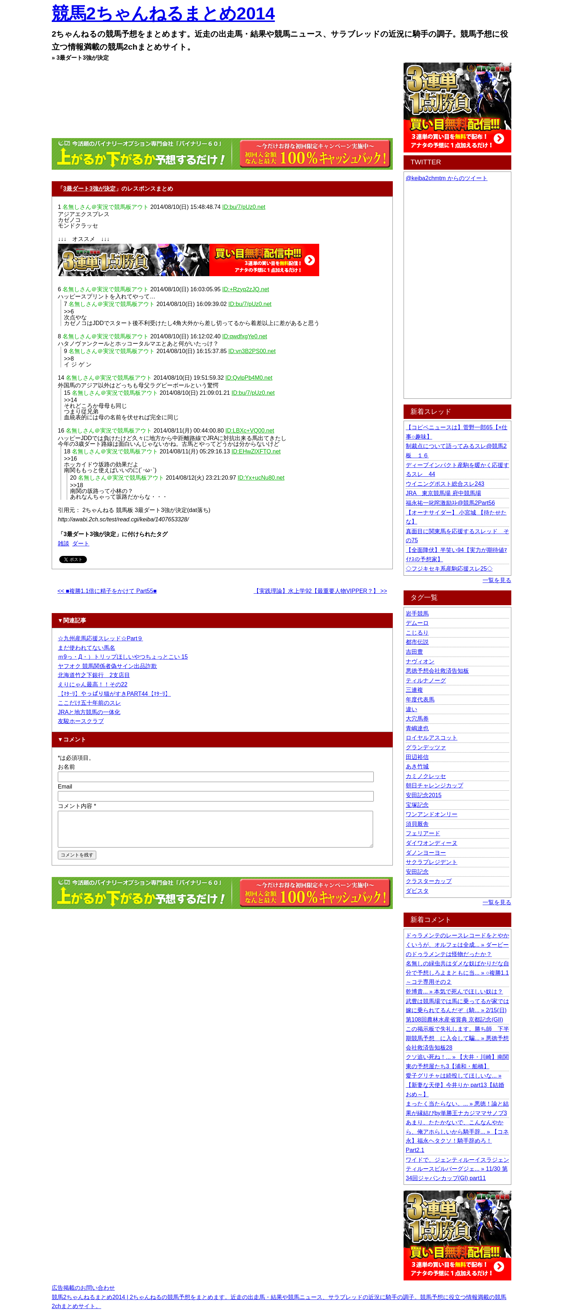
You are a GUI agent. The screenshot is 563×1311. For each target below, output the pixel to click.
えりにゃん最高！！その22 (92, 684)
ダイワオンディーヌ (431, 843)
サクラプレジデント (431, 862)
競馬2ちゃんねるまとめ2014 (163, 13)
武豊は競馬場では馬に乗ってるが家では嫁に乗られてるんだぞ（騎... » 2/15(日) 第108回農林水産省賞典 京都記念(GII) (457, 1010)
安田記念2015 (424, 795)
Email (65, 787)
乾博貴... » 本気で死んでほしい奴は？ (454, 991)
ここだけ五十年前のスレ (89, 703)
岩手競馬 (417, 614)
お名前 (66, 767)
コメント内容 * (77, 806)
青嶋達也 (417, 728)
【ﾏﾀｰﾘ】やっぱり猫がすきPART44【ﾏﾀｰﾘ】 (114, 694)
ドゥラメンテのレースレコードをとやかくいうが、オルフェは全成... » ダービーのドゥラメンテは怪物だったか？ (457, 944)
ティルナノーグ (426, 680)
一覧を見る (497, 580)
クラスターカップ (429, 881)
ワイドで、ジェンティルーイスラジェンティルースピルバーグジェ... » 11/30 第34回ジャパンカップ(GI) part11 (457, 1169)
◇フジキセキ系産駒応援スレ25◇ (449, 569)
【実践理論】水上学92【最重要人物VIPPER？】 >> (320, 591)
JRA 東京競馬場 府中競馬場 (443, 493)
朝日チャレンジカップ (434, 785)
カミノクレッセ (426, 776)
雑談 (63, 543)
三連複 (414, 690)
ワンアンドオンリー (431, 814)
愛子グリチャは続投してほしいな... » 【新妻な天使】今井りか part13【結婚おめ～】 (455, 1085)
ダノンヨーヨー (426, 853)
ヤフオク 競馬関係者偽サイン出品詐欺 (107, 666)
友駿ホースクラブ (81, 721)
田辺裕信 (417, 757)
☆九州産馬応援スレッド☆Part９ (100, 638)
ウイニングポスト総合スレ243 (445, 484)
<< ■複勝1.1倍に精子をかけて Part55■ (107, 591)
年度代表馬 (420, 699)
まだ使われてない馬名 (86, 648)
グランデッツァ (426, 747)
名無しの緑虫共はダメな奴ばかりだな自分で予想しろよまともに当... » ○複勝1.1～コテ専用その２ (457, 972)
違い (411, 709)
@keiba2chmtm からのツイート (447, 178)
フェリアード (423, 833)
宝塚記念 (417, 805)
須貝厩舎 (417, 824)
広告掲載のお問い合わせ (83, 1288)
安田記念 (417, 872)
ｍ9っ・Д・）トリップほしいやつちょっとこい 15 (123, 657)
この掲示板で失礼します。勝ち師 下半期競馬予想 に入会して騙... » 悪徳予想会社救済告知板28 (457, 1038)
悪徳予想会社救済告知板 (437, 671)
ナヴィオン (420, 661)
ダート (80, 543)
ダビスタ (417, 891)
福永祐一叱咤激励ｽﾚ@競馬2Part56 (450, 503)
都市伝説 (417, 642)
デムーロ (417, 623)
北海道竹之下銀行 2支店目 (94, 675)
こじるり (417, 633)
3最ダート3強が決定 (89, 189)
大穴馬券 (417, 719)
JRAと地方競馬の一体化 (89, 712)
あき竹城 (417, 766)
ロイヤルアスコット (431, 738)
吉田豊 (414, 652)
